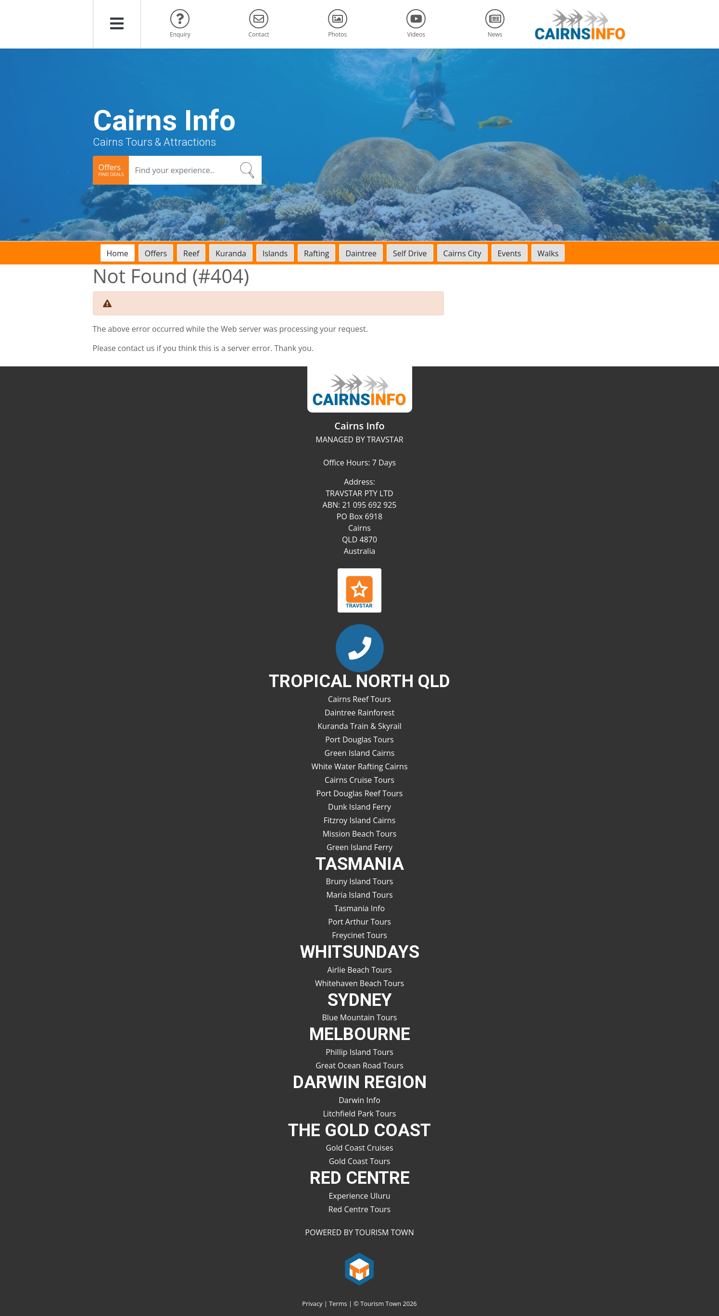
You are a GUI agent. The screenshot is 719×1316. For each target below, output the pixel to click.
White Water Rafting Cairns (359, 766)
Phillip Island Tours (359, 1052)
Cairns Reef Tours (359, 699)
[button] (117, 24)
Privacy (312, 1303)
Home (117, 253)
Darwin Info (359, 1100)
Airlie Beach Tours (359, 970)
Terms (338, 1303)
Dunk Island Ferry (359, 807)
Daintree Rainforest (359, 712)
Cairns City (462, 253)
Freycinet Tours (359, 935)
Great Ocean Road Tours (359, 1065)
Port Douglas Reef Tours (359, 793)
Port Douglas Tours (359, 739)
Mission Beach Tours (360, 833)
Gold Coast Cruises (359, 1147)
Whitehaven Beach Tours (359, 983)
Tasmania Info (359, 908)
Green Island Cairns (360, 753)
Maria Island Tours (359, 895)
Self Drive (410, 253)
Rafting (316, 253)
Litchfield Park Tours (359, 1113)
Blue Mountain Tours (359, 1017)
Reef (191, 253)
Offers (156, 253)
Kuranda (230, 253)
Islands (275, 253)
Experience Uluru (359, 1196)
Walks (548, 253)
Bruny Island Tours (359, 881)
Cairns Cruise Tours (359, 780)
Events (509, 253)
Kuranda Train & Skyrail (359, 726)
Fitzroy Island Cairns (360, 820)
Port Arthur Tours (359, 921)
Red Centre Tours (359, 1209)
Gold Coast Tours (360, 1161)
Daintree (361, 253)
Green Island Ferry (359, 847)
